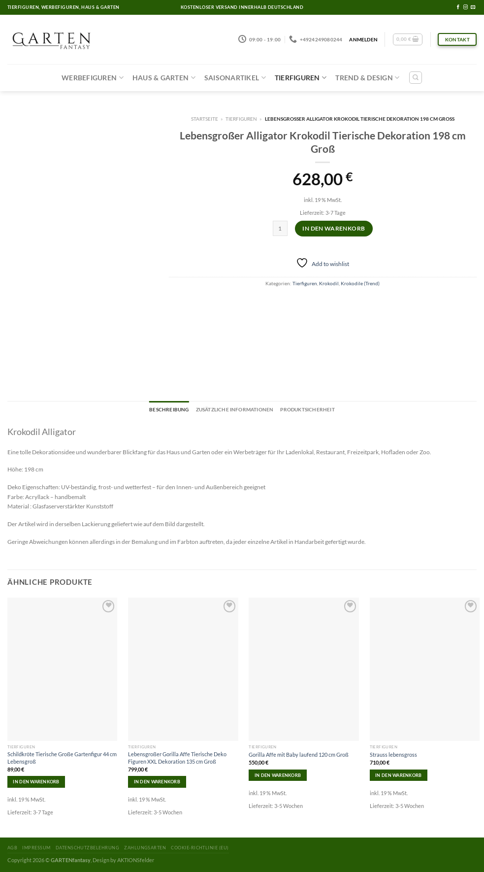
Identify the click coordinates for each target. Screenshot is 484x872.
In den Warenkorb (333, 228)
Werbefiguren (93, 77)
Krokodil (329, 283)
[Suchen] (415, 77)
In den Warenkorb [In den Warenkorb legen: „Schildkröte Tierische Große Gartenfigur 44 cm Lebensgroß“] (36, 781)
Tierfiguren (300, 77)
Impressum (36, 847)
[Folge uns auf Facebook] (458, 7)
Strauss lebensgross (393, 754)
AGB (12, 847)
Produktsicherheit (307, 409)
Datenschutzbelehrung (87, 847)
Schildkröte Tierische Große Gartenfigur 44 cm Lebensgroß (62, 757)
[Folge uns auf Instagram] (465, 7)
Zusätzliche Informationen (235, 409)
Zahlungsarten (145, 847)
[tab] (169, 410)
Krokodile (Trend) (360, 283)
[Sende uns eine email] (473, 7)
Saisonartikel (235, 77)
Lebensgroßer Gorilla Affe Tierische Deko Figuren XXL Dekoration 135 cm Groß (177, 757)
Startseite (204, 119)
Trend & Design (367, 77)
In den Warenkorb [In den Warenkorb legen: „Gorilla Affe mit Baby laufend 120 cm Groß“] (278, 775)
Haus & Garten (163, 77)
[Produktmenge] (280, 228)
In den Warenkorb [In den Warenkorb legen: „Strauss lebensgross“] (398, 775)
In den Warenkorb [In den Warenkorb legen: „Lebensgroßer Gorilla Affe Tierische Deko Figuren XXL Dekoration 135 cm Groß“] (157, 781)
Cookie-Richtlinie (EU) (199, 847)
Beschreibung (169, 409)
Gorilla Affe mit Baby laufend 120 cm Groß (299, 754)
